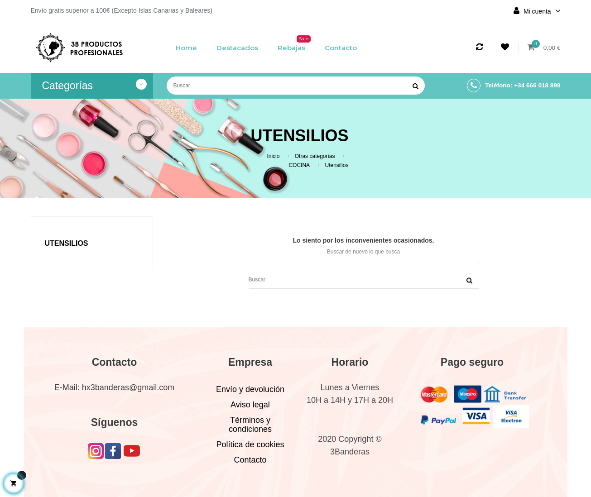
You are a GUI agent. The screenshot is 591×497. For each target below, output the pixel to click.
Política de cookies (250, 444)
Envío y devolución (250, 389)
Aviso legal (250, 404)
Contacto (250, 459)
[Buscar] (296, 85)
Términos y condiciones (250, 425)
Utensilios (66, 243)
